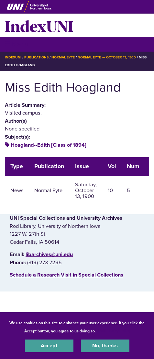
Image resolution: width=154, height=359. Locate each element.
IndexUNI (39, 25)
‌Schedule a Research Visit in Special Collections (66, 275)
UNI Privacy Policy (114, 331)
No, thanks (105, 345)
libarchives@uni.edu (49, 254)
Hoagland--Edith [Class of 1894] (48, 145)
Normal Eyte (63, 57)
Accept (49, 345)
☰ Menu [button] (16, 44)
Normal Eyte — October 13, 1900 (107, 57)
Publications (36, 57)
